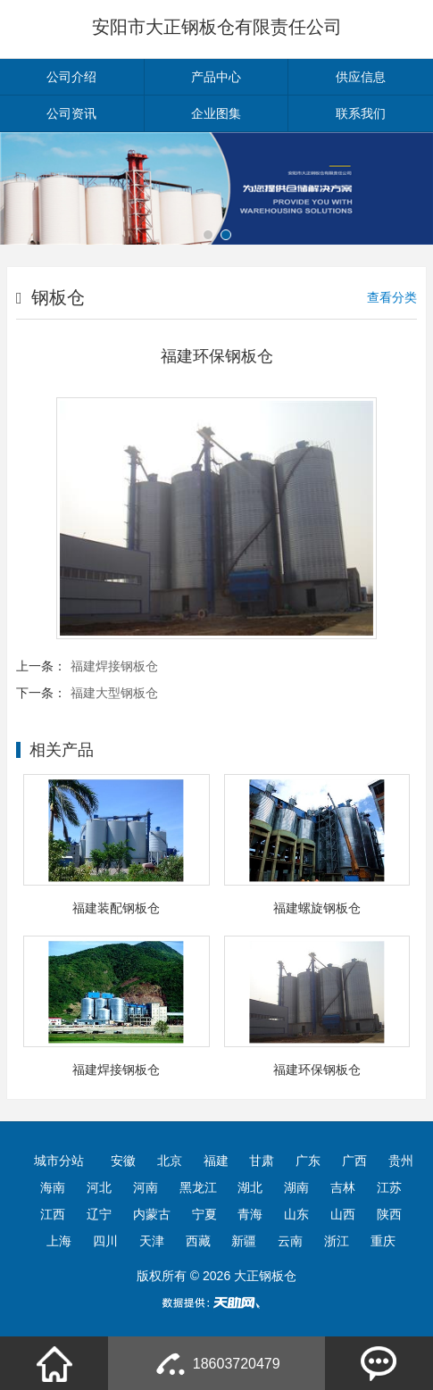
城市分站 (59, 1160)
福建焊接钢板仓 (114, 666)
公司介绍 (71, 77)
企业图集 (216, 113)
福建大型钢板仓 (114, 693)
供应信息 (361, 77)
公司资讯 (71, 113)
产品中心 (216, 77)
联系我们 (361, 113)
